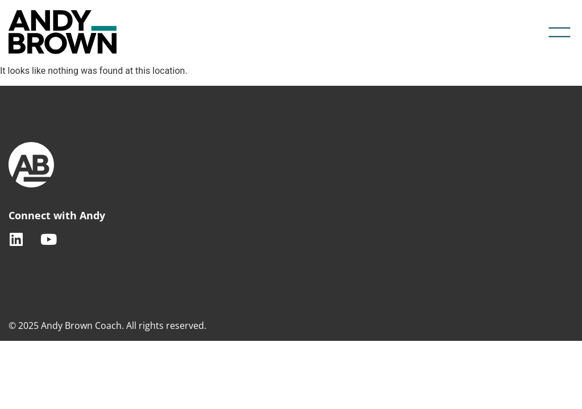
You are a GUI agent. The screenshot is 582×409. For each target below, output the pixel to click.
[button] (560, 32)
